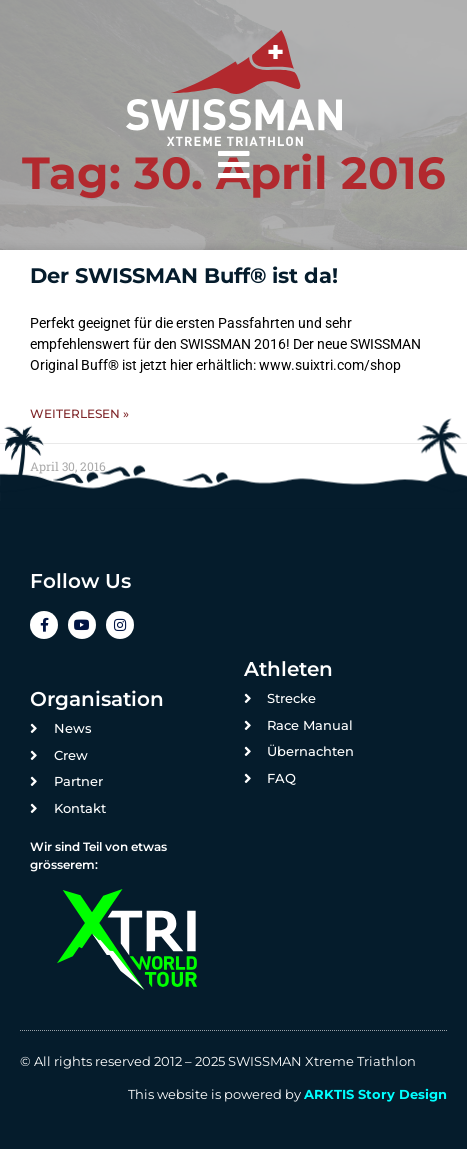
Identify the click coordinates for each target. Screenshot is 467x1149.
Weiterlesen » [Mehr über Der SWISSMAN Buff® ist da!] (79, 413)
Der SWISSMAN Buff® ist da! (184, 275)
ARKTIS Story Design (375, 1094)
